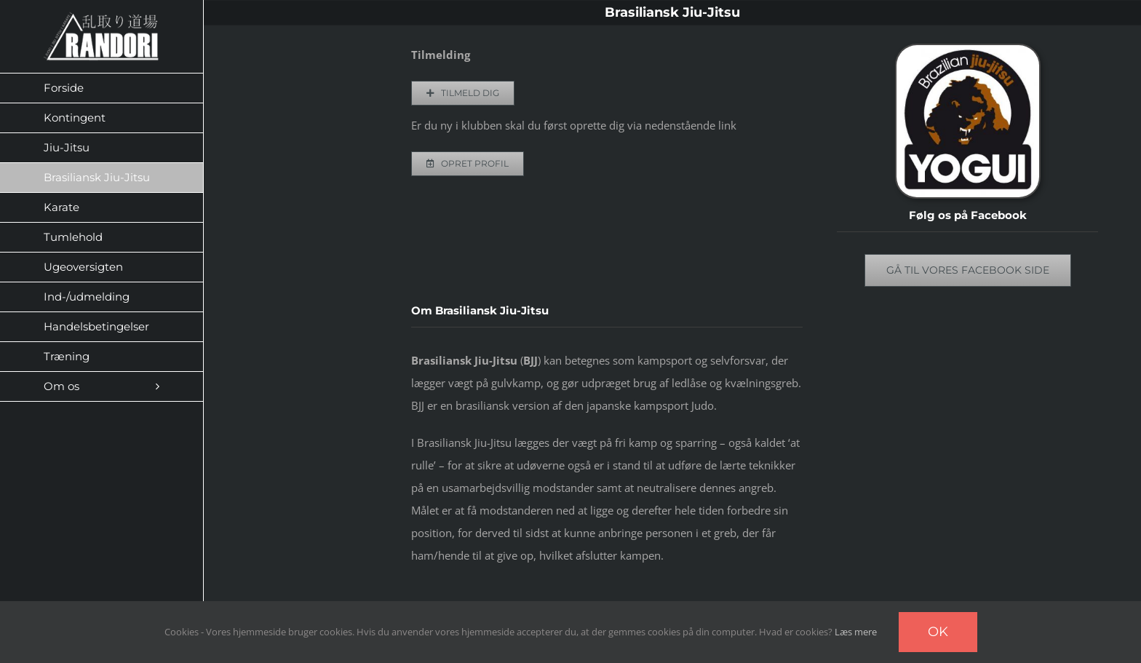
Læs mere (856, 631)
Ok (938, 632)
